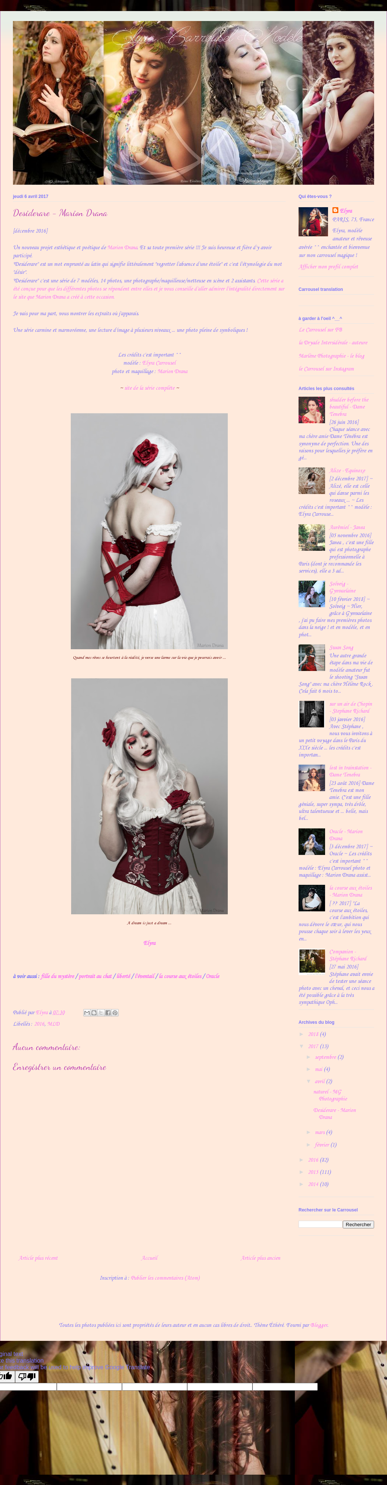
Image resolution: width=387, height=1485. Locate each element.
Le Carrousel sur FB (320, 330)
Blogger (318, 1325)
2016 (39, 1024)
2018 (314, 1034)
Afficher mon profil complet (328, 267)
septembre (326, 1057)
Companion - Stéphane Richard (347, 955)
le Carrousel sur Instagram (326, 369)
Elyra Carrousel (158, 363)
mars (320, 1132)
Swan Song (341, 647)
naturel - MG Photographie (330, 1095)
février (322, 1145)
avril (320, 1081)
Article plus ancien (260, 1258)
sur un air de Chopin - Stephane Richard (350, 707)
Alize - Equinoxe (347, 470)
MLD (53, 1024)
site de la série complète (149, 388)
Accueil (149, 1258)
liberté (123, 976)
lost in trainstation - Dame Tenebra (350, 771)
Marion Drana (122, 247)
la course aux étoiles (179, 976)
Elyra (346, 211)
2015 (314, 1172)
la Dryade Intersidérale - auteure (333, 343)
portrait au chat (95, 976)
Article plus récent (37, 1258)
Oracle (212, 976)
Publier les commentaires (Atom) (165, 1278)
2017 (314, 1046)
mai (319, 1069)
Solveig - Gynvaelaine (342, 587)
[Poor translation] (27, 1377)
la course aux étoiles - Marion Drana (350, 891)
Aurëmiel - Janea (347, 527)
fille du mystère (57, 976)
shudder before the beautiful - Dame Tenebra (348, 407)
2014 (314, 1184)
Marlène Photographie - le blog (331, 356)
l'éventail (144, 976)
